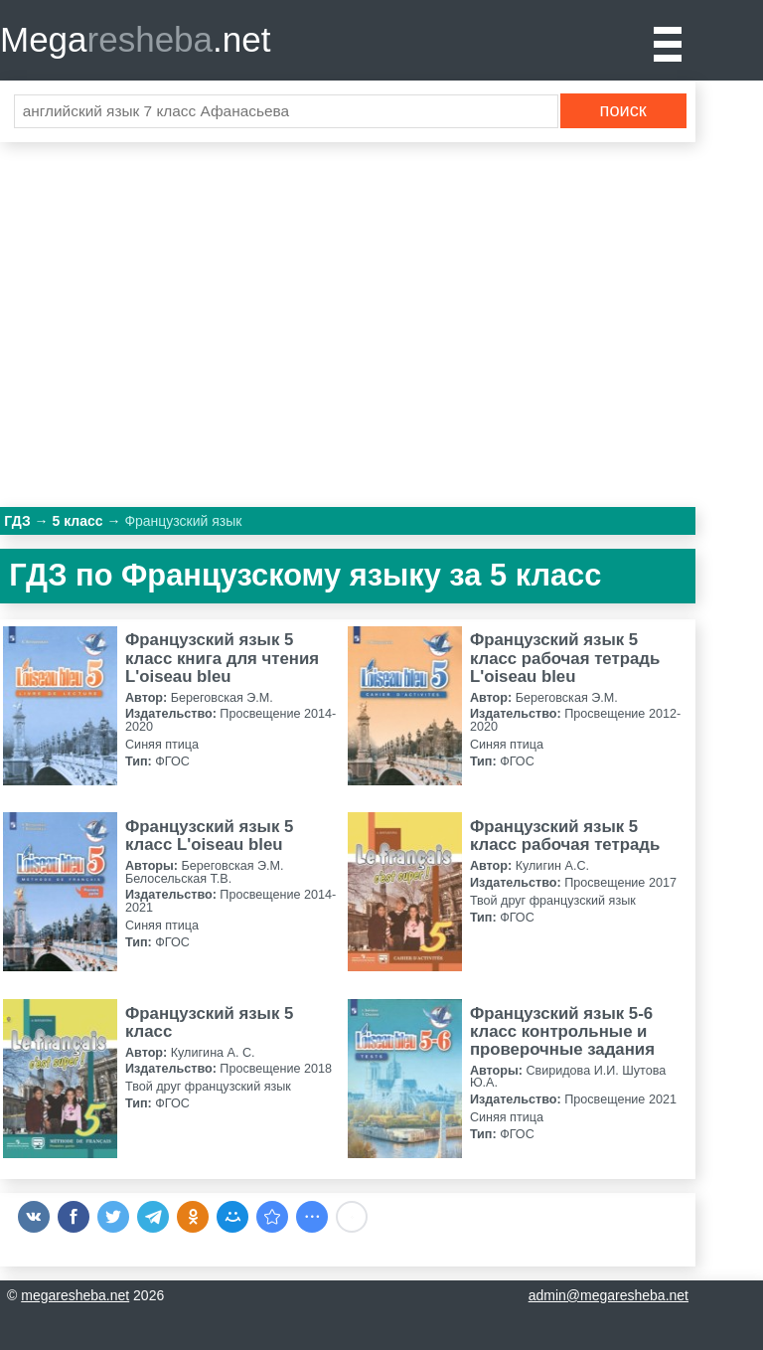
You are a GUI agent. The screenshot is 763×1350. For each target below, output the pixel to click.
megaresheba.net (75, 1295)
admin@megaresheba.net (608, 1295)
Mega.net (135, 39)
